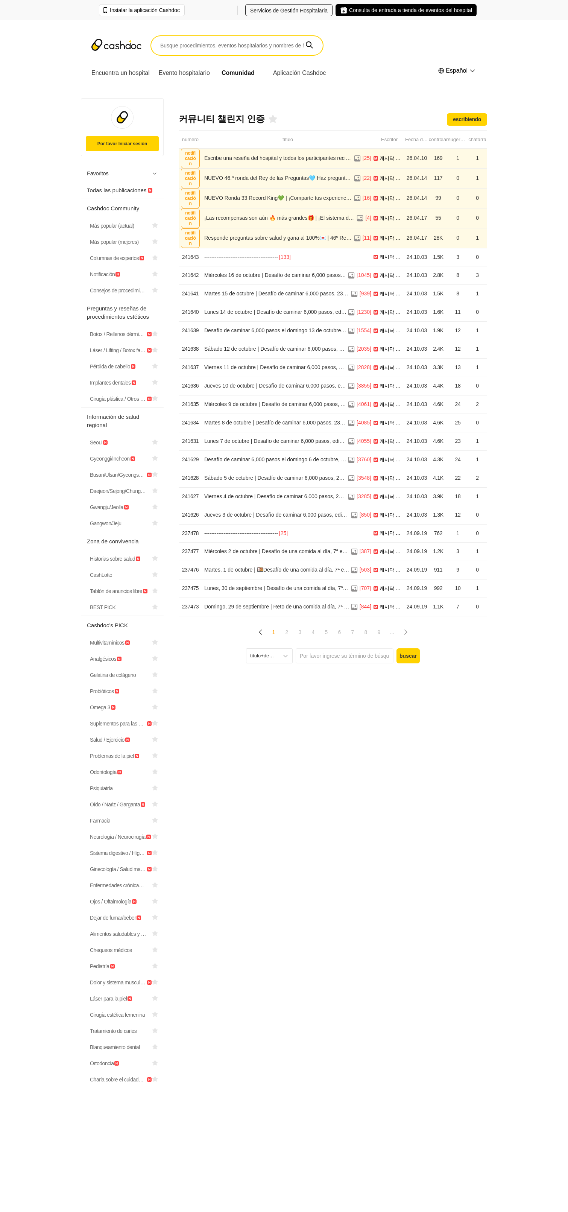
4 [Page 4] (313, 632)
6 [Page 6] (339, 632)
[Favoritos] (272, 118)
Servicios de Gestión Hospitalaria (289, 11)
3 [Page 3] (300, 632)
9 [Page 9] (379, 632)
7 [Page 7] (352, 632)
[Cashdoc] (116, 45)
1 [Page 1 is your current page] (273, 632)
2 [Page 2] (287, 632)
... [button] (392, 632)
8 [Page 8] (366, 632)
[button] (309, 45)
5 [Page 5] (326, 632)
